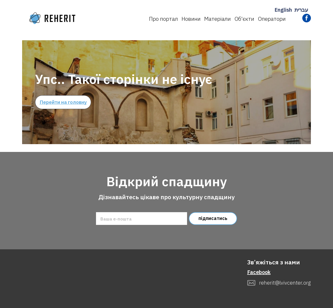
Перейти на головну (63, 102)
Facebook (259, 272)
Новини (191, 18)
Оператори (272, 18)
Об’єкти (244, 18)
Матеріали (217, 18)
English (283, 9)
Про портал (163, 18)
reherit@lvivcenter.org (285, 283)
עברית (301, 9)
